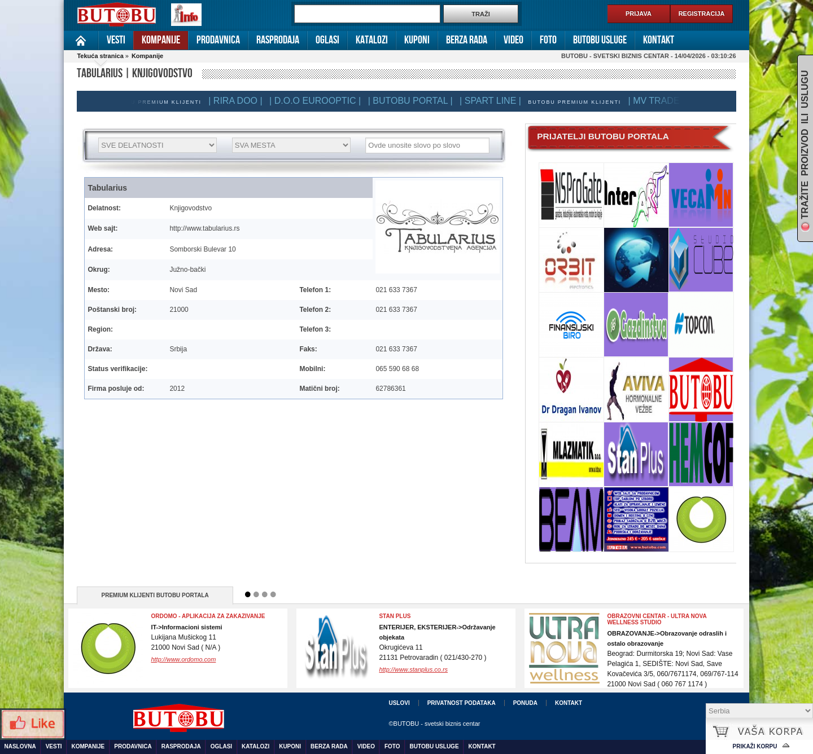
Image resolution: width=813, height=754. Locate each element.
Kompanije (161, 40)
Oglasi (327, 40)
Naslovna (81, 40)
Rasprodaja (277, 40)
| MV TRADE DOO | (671, 100)
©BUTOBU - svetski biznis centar (434, 723)
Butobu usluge (600, 40)
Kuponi (417, 40)
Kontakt (658, 40)
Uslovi (398, 703)
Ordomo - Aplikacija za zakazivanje (208, 616)
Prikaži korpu (755, 746)
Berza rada (466, 40)
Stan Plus (394, 616)
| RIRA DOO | (239, 100)
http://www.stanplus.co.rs (413, 669)
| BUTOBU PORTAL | (414, 100)
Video (513, 40)
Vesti (116, 40)
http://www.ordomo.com (183, 659)
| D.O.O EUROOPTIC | (319, 100)
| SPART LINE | (494, 100)
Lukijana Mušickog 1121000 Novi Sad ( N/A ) (186, 637)
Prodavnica (218, 40)
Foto (548, 40)
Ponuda (525, 703)
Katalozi (372, 40)
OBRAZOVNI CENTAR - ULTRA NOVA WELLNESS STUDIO (656, 619)
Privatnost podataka (461, 703)
